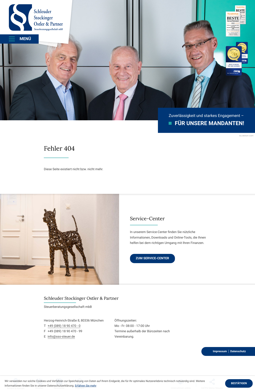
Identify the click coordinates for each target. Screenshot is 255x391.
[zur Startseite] (36, 17)
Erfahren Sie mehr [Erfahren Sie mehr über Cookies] (85, 385)
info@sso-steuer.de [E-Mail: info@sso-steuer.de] (61, 337)
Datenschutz (238, 351)
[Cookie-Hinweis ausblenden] (239, 383)
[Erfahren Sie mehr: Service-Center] (152, 258)
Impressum (220, 351)
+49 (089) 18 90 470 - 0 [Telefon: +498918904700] (64, 326)
